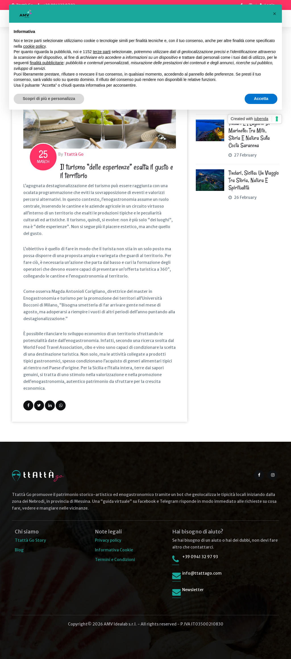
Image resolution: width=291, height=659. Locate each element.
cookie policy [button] (34, 46)
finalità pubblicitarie (47, 63)
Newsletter (193, 589)
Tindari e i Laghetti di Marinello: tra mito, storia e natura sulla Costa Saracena (249, 134)
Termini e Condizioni (115, 559)
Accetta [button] (261, 98)
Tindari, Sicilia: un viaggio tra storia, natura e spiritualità (253, 180)
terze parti (102, 51)
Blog (19, 549)
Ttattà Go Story (30, 540)
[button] (274, 13)
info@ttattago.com (202, 573)
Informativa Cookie (114, 549)
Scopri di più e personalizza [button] (49, 98)
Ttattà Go (74, 154)
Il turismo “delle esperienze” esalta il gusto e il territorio (116, 171)
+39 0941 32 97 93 (200, 556)
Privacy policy (108, 540)
